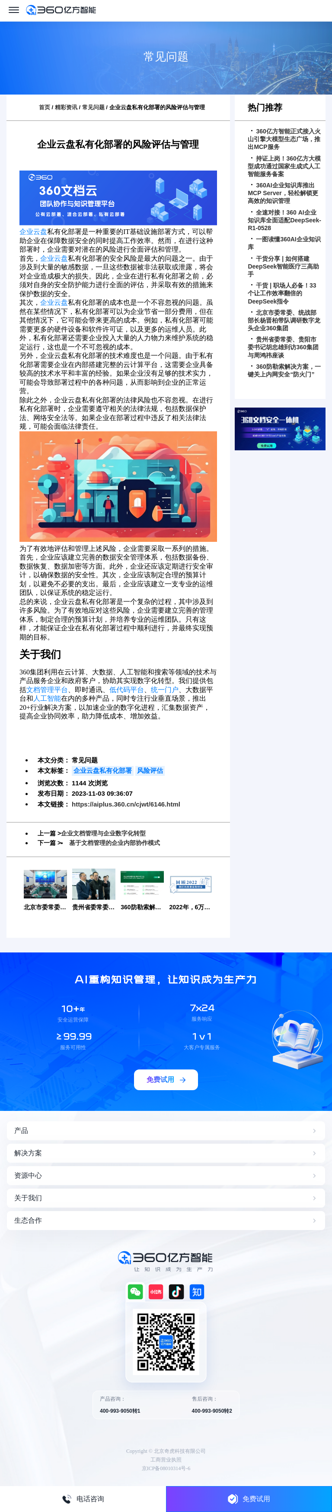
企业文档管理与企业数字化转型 (103, 833)
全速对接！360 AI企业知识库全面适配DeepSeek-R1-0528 (284, 220)
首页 (44, 107)
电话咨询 (83, 1499)
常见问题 (93, 107)
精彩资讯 (66, 107)
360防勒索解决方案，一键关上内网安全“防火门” (284, 370)
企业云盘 (33, 231)
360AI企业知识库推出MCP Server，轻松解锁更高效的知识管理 (283, 193)
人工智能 (47, 698)
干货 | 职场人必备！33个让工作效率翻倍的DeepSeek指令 (282, 293)
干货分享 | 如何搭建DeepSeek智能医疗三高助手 (283, 266)
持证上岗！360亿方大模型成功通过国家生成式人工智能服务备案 (284, 166)
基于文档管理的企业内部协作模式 (114, 842)
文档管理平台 (47, 689)
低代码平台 (126, 689)
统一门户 (165, 689)
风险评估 (150, 770)
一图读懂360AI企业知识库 (284, 243)
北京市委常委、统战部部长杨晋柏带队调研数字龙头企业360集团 (284, 320)
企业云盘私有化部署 (102, 770)
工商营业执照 (166, 1459)
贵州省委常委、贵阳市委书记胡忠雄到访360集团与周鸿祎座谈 (283, 347)
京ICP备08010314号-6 (166, 1468)
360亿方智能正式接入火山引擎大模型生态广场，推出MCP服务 (284, 139)
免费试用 (249, 1499)
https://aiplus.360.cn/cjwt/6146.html (126, 804)
